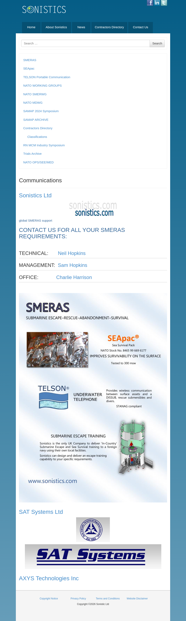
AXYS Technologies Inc (49, 578)
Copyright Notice (49, 598)
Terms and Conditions (108, 598)
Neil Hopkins (72, 253)
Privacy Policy (78, 598)
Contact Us (140, 27)
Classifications (37, 136)
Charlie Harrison (74, 277)
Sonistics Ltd (35, 195)
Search (157, 43)
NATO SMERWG (34, 94)
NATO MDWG (33, 102)
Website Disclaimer (137, 598)
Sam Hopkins (72, 265)
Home (31, 27)
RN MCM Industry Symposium (44, 145)
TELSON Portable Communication (46, 77)
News (81, 27)
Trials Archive (32, 153)
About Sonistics (56, 27)
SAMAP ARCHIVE (35, 119)
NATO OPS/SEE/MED (38, 162)
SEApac (28, 68)
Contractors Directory (109, 27)
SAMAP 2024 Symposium (41, 111)
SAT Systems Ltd (41, 512)
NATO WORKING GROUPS (42, 85)
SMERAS (29, 60)
